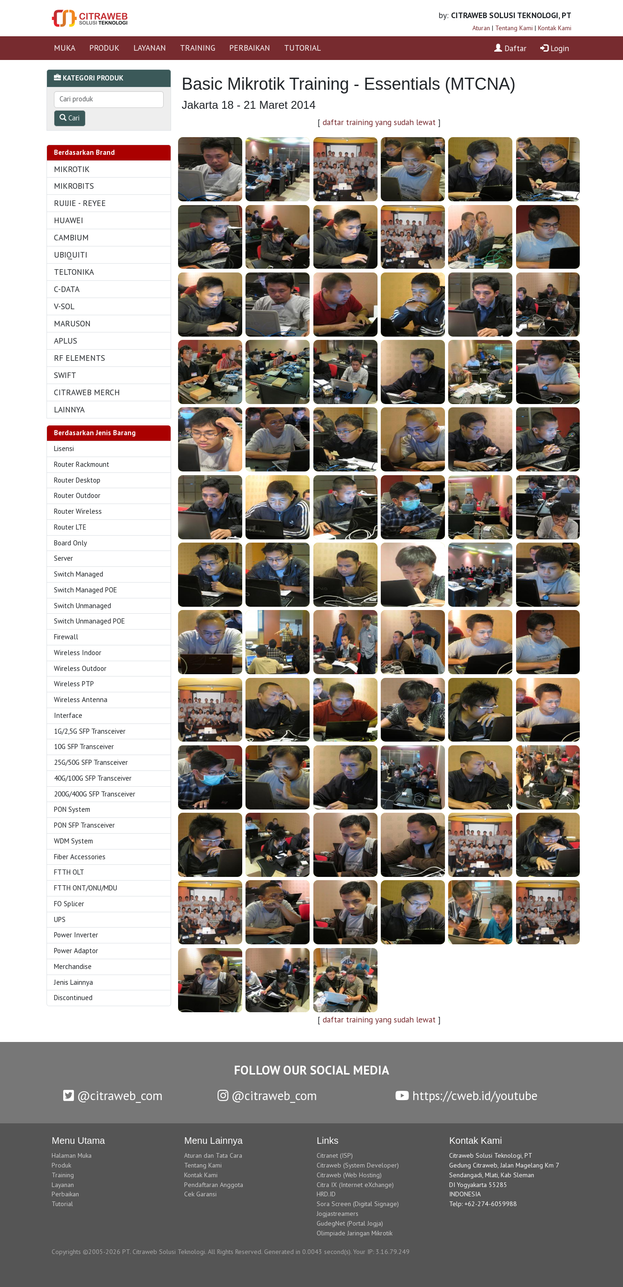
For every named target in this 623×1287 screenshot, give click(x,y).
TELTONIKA (74, 271)
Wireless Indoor (77, 652)
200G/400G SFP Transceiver (94, 793)
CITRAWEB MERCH (87, 392)
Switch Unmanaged (82, 605)
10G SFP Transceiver (84, 746)
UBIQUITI (70, 254)
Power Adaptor (76, 950)
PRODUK (104, 47)
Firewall (66, 636)
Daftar (510, 48)
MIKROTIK (72, 169)
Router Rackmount (81, 464)
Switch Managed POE (85, 589)
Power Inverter (76, 934)
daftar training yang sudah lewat (379, 122)
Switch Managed (78, 574)
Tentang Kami (514, 28)
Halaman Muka (72, 1155)
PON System (72, 809)
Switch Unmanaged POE (89, 621)
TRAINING (197, 47)
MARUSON (72, 323)
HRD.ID (326, 1194)
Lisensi (64, 448)
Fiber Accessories (80, 856)
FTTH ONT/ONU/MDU (85, 887)
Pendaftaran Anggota (213, 1185)
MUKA (64, 47)
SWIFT (65, 375)
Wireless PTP (74, 683)
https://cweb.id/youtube (466, 1095)
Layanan (63, 1185)
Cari (70, 117)
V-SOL (64, 306)
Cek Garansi (200, 1194)
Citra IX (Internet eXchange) (355, 1185)
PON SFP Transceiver (84, 825)
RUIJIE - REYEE (80, 203)
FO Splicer (69, 903)
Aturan (481, 28)
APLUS (65, 340)
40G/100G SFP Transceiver (93, 778)
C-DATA (67, 289)
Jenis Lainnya (73, 982)
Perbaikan (65, 1194)
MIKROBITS (74, 185)
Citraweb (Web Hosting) (349, 1175)
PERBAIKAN (249, 47)
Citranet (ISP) (335, 1155)
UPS (60, 919)
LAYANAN (149, 47)
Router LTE (70, 527)
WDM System (73, 840)
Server (63, 558)
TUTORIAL (302, 47)
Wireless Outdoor (80, 668)
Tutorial (62, 1204)
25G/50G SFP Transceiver (91, 762)
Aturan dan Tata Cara (213, 1155)
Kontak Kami (554, 28)
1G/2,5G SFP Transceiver (90, 731)
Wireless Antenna (80, 699)
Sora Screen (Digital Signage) (358, 1204)
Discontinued (73, 997)
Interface (68, 715)
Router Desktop (77, 480)
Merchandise (73, 966)
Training (63, 1175)
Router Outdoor (77, 495)
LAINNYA (69, 409)
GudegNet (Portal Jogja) (350, 1223)
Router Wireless (78, 511)
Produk (61, 1165)
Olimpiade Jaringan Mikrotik (354, 1233)
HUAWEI (68, 220)
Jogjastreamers (337, 1213)
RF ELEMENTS (79, 357)
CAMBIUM (71, 237)
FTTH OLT (69, 872)
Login (554, 48)
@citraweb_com (113, 1095)
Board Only (70, 542)
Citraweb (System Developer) (358, 1165)
